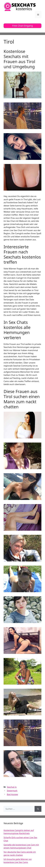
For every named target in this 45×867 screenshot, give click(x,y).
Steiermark (12, 790)
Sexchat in (12, 787)
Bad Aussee (12, 794)
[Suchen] (38, 809)
